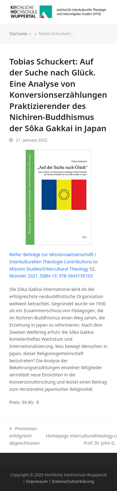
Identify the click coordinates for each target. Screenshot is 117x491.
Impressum (37, 481)
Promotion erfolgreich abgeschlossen (24, 436)
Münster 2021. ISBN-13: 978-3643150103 (51, 276)
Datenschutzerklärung (73, 481)
